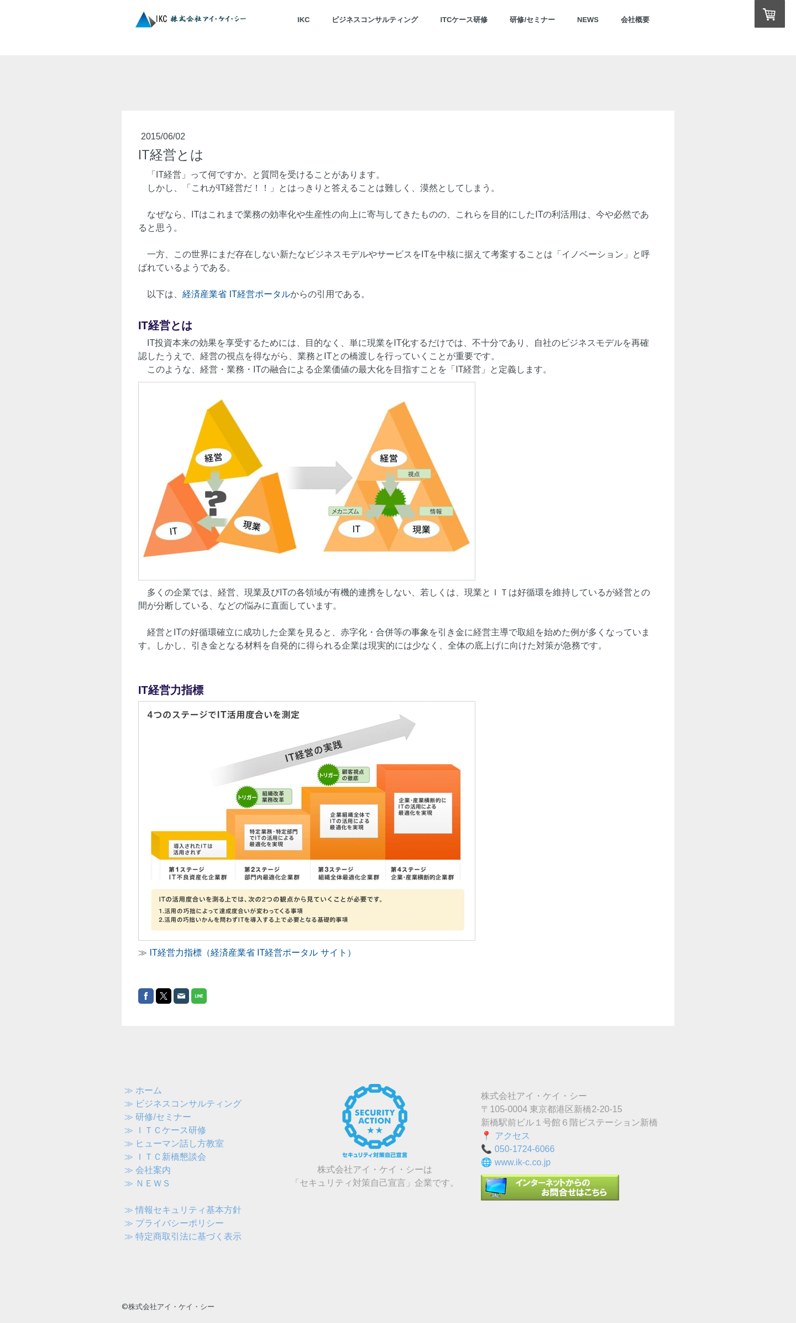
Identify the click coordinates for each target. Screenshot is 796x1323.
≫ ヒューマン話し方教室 (174, 1143)
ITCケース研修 (464, 19)
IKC (303, 19)
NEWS (588, 19)
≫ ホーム (143, 1090)
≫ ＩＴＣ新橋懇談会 (165, 1156)
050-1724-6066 (525, 1149)
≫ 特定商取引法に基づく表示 (183, 1236)
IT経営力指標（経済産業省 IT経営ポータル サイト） (252, 952)
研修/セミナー (532, 19)
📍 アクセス (505, 1135)
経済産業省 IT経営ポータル (236, 294)
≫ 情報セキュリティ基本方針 (183, 1210)
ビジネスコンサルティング (375, 19)
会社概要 (635, 19)
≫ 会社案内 (147, 1170)
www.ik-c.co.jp (523, 1162)
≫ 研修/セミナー (157, 1117)
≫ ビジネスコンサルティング (183, 1103)
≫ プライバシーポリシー (174, 1223)
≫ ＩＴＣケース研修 (165, 1130)
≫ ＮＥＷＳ (147, 1183)
